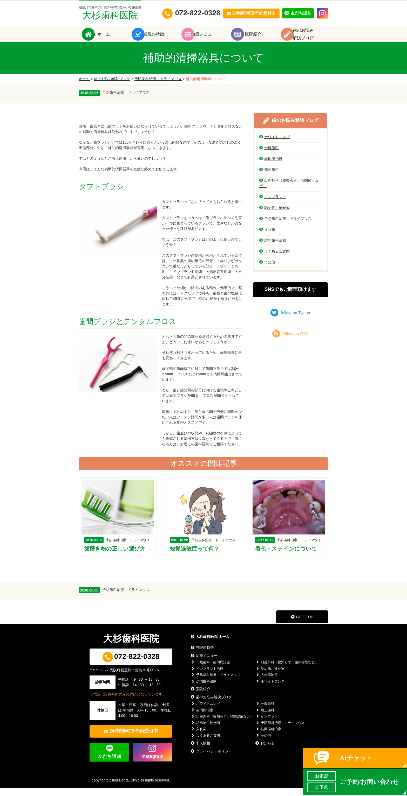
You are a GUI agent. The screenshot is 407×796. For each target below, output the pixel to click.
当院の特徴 (161, 38)
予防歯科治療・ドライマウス (158, 86)
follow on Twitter (290, 320)
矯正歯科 (269, 177)
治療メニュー (211, 38)
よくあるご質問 (274, 259)
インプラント (272, 204)
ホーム (111, 38)
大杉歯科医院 (110, 13)
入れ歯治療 (266, 683)
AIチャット (356, 758)
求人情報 (200, 751)
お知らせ (265, 751)
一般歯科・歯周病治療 (210, 670)
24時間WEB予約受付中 (133, 738)
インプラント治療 (207, 676)
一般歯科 (269, 155)
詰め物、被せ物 (274, 215)
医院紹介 (261, 38)
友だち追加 (109, 764)
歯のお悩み (311, 38)
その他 (267, 270)
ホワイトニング (274, 145)
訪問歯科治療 (272, 248)
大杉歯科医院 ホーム (210, 644)
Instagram (152, 764)
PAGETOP (302, 625)
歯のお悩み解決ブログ (112, 86)
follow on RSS (290, 341)
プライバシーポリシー (211, 759)
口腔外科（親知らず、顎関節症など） (289, 191)
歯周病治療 (270, 166)
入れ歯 (267, 237)
